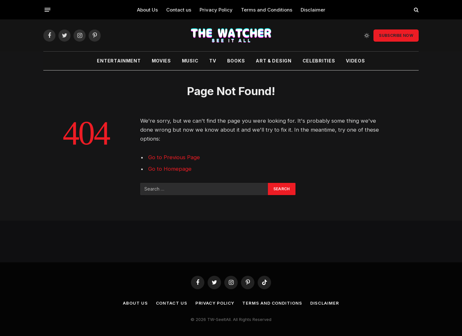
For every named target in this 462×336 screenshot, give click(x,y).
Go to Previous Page (174, 157)
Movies (161, 60)
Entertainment (119, 60)
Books (236, 60)
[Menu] (47, 9)
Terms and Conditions (266, 10)
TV (212, 60)
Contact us (178, 10)
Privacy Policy (216, 10)
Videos (355, 60)
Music (190, 60)
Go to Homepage (170, 169)
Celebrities (319, 60)
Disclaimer (313, 10)
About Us (147, 10)
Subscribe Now (396, 35)
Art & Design (273, 60)
